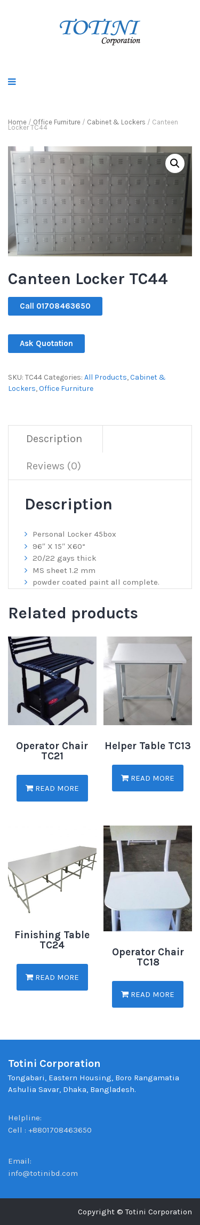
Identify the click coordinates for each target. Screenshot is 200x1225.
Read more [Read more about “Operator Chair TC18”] (147, 994)
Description (54, 439)
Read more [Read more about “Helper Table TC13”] (147, 778)
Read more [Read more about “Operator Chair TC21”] (52, 788)
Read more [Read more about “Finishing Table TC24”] (52, 977)
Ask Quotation (46, 343)
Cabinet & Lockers (116, 122)
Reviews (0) (53, 466)
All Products (105, 377)
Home (17, 122)
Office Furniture (57, 122)
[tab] (54, 439)
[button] (175, 163)
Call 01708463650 (55, 306)
